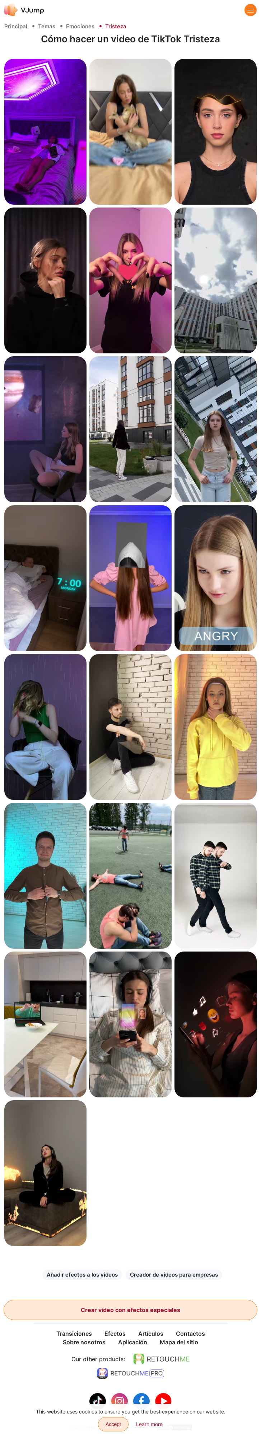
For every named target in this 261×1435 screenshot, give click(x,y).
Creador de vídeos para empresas (174, 1274)
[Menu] (250, 10)
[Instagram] (120, 1401)
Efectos (115, 1334)
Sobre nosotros (84, 1342)
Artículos (150, 1334)
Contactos (190, 1334)
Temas (46, 26)
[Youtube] (163, 1401)
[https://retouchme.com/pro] (130, 1373)
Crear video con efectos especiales (130, 1310)
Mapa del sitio (179, 1342)
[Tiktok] (98, 1401)
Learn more (149, 1424)
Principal (15, 26)
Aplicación (132, 1342)
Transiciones (74, 1334)
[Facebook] (142, 1401)
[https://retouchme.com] (162, 1359)
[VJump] (24, 10)
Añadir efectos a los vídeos (82, 1274)
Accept (113, 1424)
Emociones (80, 26)
